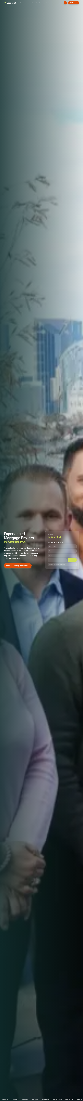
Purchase (15, 1099)
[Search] (60, 2)
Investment (24, 1099)
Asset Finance (57, 1099)
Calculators (39, 3)
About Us (30, 3)
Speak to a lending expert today (17, 566)
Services (22, 3)
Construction (46, 1099)
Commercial (69, 1099)
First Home (35, 1099)
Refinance (5, 1099)
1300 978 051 (55, 536)
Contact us (72, 560)
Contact (48, 3)
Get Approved (73, 3)
